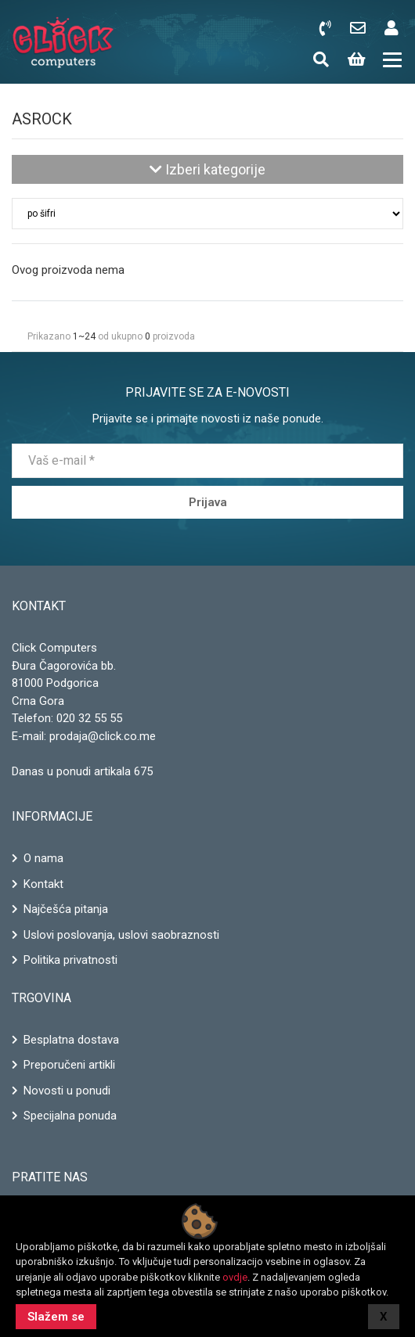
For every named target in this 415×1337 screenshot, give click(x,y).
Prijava (208, 502)
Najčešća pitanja (65, 909)
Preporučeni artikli (69, 1065)
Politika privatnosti (70, 960)
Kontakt (43, 884)
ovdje (234, 1277)
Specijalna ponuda (70, 1116)
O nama (43, 858)
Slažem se (56, 1317)
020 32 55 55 (89, 718)
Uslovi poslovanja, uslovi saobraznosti (121, 935)
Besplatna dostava (71, 1040)
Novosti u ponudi (66, 1091)
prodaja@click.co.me (102, 736)
